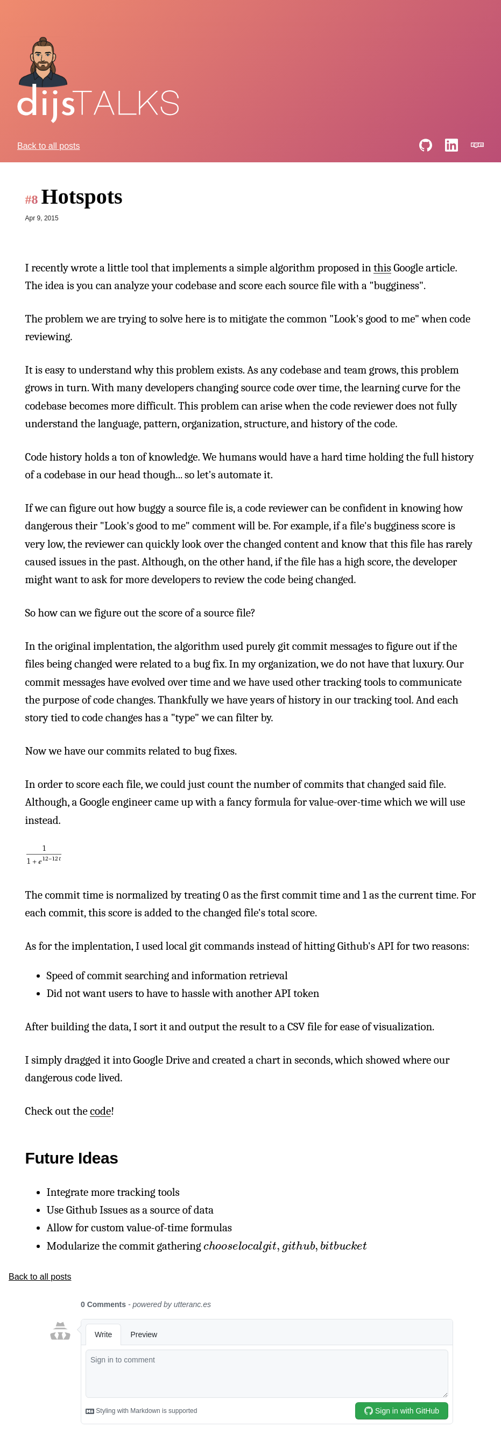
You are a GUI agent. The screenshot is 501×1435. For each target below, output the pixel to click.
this (382, 267)
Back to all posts (48, 145)
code (100, 1110)
